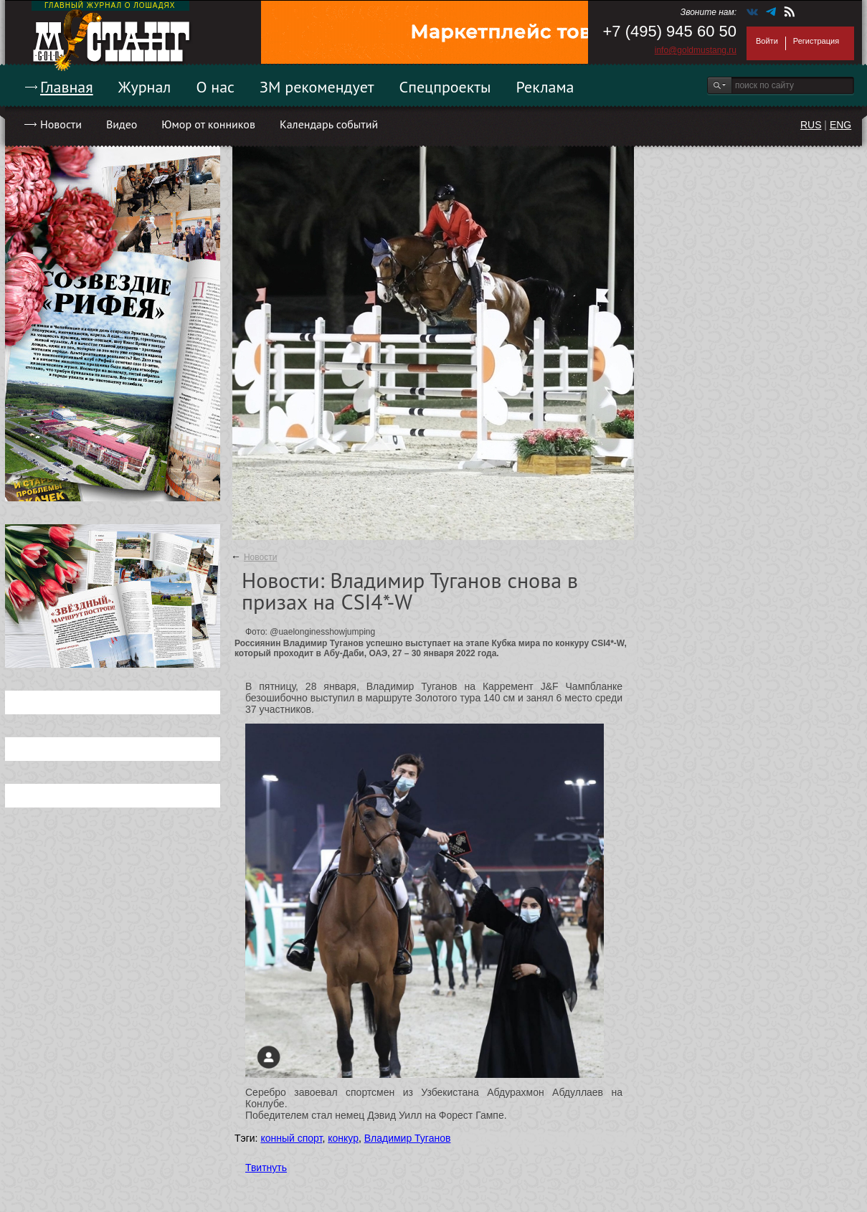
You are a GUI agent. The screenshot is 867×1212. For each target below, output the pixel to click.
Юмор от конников (208, 124)
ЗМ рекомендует (317, 87)
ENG (840, 125)
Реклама (545, 87)
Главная (66, 87)
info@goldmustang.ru (695, 50)
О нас (215, 87)
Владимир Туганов (407, 1138)
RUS (811, 125)
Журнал (144, 87)
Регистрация (816, 41)
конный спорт (291, 1138)
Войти (767, 41)
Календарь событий (329, 124)
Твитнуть (266, 1167)
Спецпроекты (445, 87)
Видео (121, 124)
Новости (61, 124)
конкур (343, 1138)
